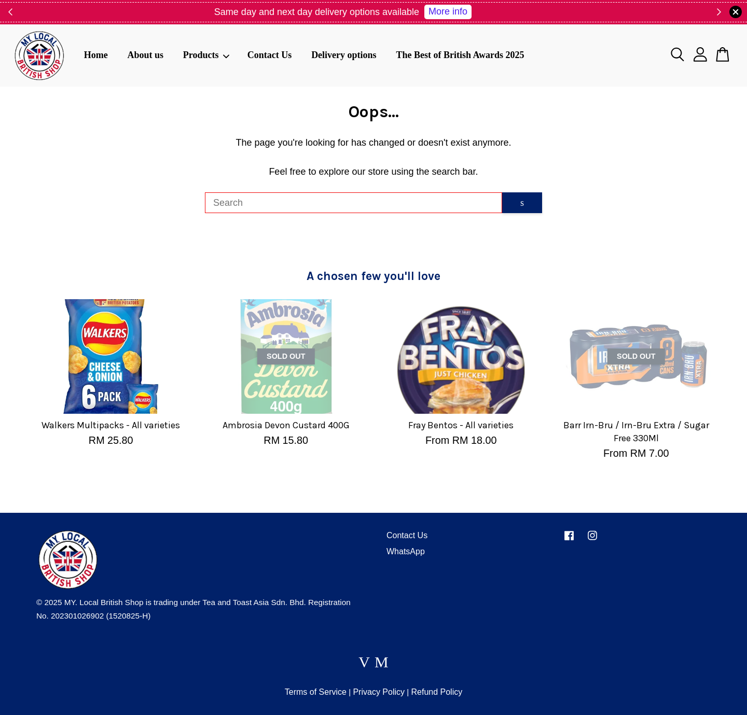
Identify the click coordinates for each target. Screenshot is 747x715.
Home (96, 55)
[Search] (353, 202)
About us (145, 55)
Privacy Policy (379, 692)
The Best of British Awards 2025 (460, 55)
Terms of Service (316, 692)
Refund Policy (436, 692)
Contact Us (269, 55)
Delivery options (344, 55)
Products (206, 55)
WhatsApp (405, 551)
